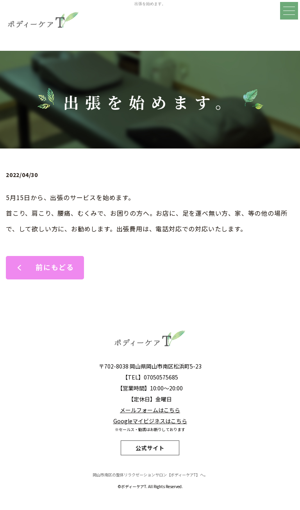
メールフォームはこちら (150, 410)
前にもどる (55, 267)
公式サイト (150, 448)
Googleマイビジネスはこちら (150, 421)
